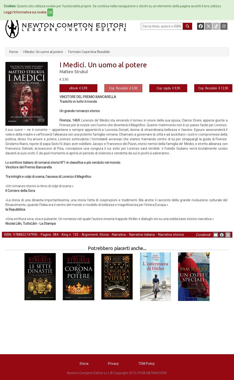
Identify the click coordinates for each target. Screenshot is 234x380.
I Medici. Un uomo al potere (43, 52)
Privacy (113, 363)
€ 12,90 (213, 88)
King (65, 234)
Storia (104, 234)
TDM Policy (146, 363)
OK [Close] (50, 12)
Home (13, 52)
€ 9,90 (168, 88)
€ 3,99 (78, 88)
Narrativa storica (171, 234)
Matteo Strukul (73, 71)
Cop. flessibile (118, 88)
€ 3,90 (123, 88)
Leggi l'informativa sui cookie (25, 12)
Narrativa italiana (142, 234)
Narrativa (119, 234)
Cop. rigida (164, 88)
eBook (73, 88)
